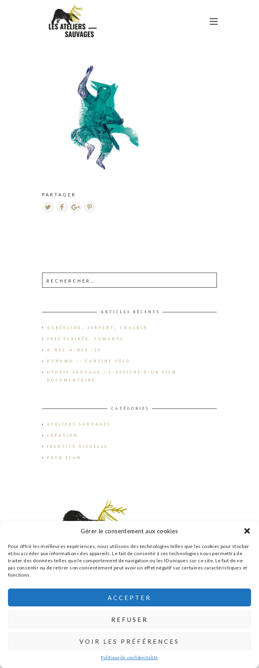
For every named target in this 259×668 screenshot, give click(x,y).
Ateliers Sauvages (79, 424)
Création (62, 436)
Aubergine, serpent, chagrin (97, 328)
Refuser (129, 619)
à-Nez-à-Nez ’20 (74, 350)
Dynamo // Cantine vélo (89, 361)
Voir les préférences (129, 641)
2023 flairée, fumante (85, 339)
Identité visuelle (77, 447)
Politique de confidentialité (129, 658)
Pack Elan (64, 458)
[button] (247, 531)
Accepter (129, 597)
